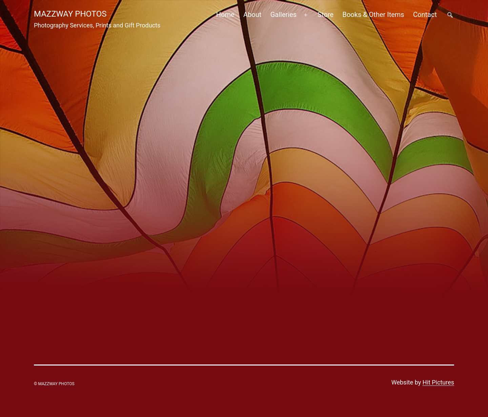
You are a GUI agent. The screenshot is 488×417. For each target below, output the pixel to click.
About (252, 15)
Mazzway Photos (70, 14)
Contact (425, 15)
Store (325, 15)
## (450, 15)
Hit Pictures (438, 382)
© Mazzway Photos (54, 383)
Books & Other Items (373, 15)
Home (225, 15)
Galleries (283, 15)
